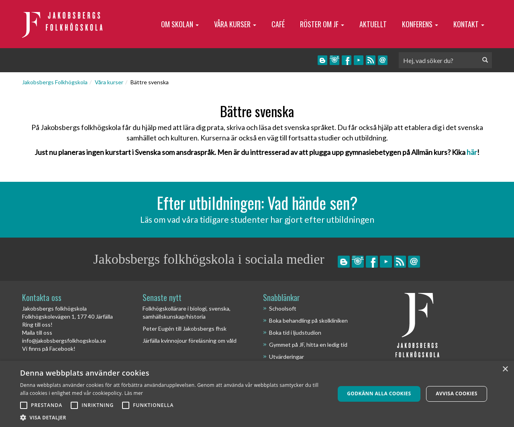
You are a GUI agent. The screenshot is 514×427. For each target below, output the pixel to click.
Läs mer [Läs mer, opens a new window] (133, 393)
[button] (173, 417)
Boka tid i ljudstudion (295, 332)
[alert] (257, 394)
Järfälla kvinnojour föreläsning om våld (190, 340)
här (472, 152)
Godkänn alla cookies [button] (379, 393)
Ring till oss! (37, 324)
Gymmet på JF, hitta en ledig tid (308, 344)
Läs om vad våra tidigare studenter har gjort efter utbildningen (257, 219)
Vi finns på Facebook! (48, 348)
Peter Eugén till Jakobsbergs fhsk (184, 328)
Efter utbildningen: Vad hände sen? (257, 202)
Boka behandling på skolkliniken (308, 320)
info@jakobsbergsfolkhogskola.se (64, 340)
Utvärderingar (286, 356)
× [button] (505, 369)
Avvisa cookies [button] (456, 393)
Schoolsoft (282, 308)
